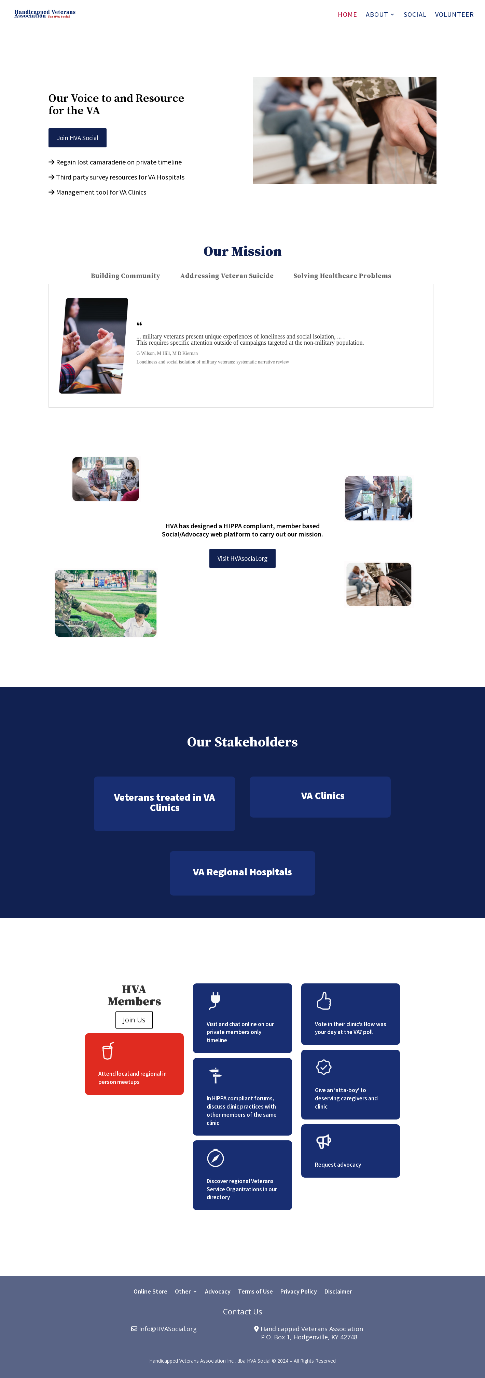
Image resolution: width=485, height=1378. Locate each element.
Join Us (134, 1019)
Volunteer (454, 15)
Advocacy (218, 1292)
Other (183, 1292)
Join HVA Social (77, 138)
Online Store (150, 1292)
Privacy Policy (298, 1292)
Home (347, 15)
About (377, 15)
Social (415, 15)
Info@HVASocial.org (168, 1329)
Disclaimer (338, 1292)
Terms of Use (255, 1292)
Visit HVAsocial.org (242, 558)
